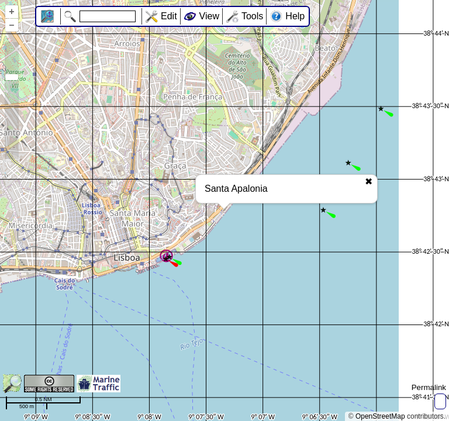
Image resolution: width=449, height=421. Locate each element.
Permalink (429, 387)
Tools (252, 16)
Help (295, 16)
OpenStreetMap (380, 416)
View (209, 16)
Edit (169, 16)
